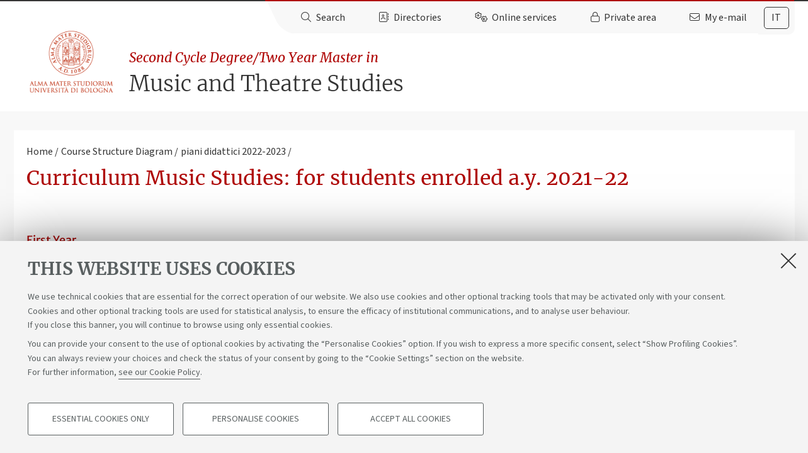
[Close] (788, 260)
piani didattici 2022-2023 (233, 152)
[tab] (776, 18)
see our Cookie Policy (159, 372)
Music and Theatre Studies (461, 72)
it (776, 18)
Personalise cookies (255, 419)
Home (39, 152)
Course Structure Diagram (117, 152)
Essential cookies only (100, 419)
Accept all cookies (410, 419)
